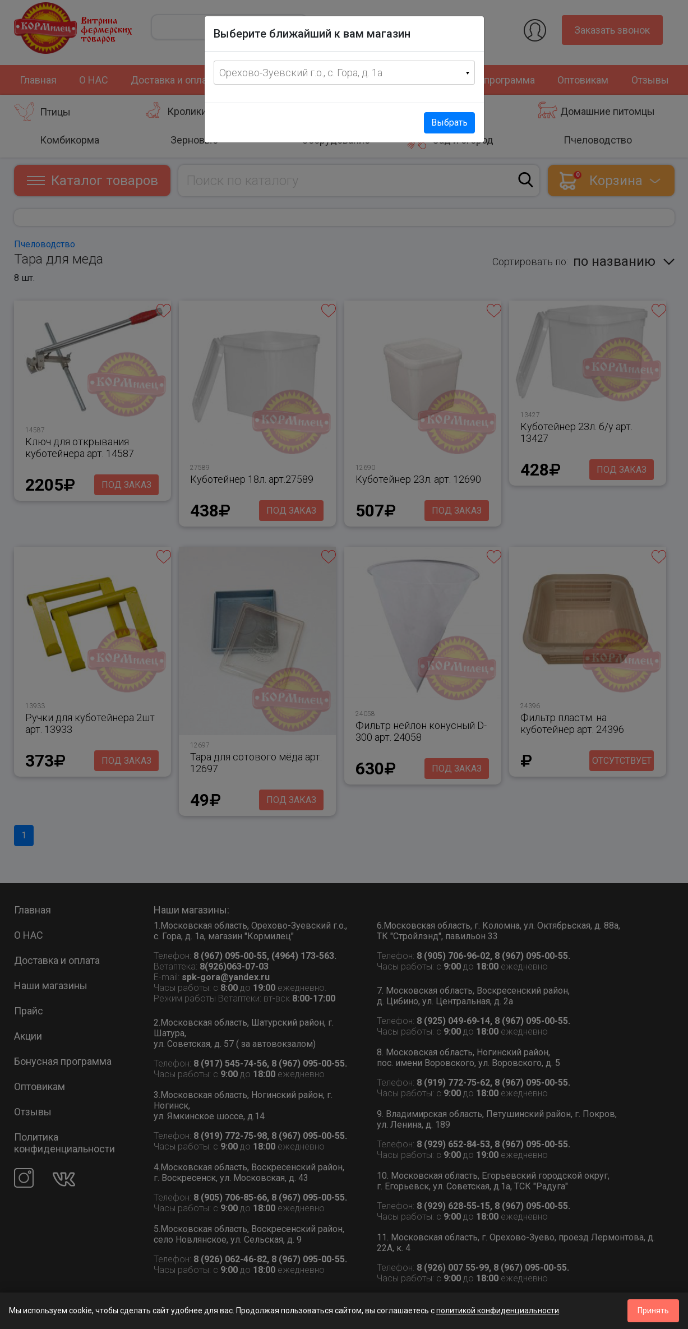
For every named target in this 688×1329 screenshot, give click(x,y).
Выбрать (449, 122)
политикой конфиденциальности (497, 1310)
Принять (653, 1310)
